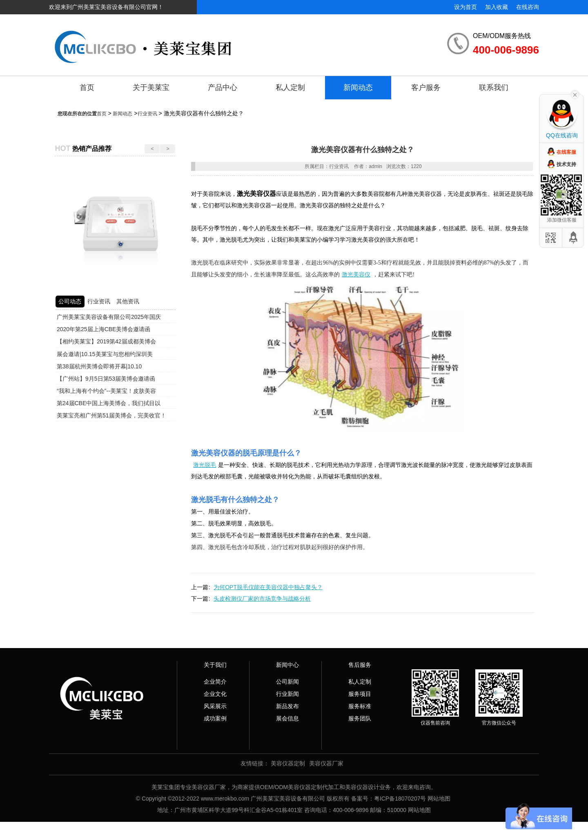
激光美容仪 (356, 274)
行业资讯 (147, 114)
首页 (87, 87)
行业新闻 (287, 694)
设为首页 (465, 7)
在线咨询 (527, 7)
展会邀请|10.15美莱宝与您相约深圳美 (105, 354)
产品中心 (222, 87)
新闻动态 (358, 87)
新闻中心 (287, 665)
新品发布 (287, 706)
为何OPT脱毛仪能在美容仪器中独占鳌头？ (268, 587)
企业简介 (215, 681)
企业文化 (215, 694)
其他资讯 (127, 301)
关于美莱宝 (151, 87)
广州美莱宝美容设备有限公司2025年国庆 (109, 317)
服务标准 (359, 706)
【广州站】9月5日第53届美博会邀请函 (106, 378)
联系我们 (493, 87)
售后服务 (359, 665)
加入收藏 (496, 7)
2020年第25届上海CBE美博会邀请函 (104, 329)
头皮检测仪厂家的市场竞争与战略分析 (262, 598)
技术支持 (566, 164)
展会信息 (287, 718)
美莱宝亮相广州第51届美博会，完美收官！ (111, 415)
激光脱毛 (204, 465)
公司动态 (69, 301)
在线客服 (566, 152)
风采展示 (215, 706)
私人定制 (290, 87)
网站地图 (439, 798)
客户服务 (426, 87)
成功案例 (215, 718)
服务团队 (359, 718)
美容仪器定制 (288, 763)
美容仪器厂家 (326, 763)
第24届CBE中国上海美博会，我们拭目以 (108, 403)
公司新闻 (287, 681)
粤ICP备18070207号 (400, 798)
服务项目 (359, 694)
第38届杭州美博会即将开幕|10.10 (99, 366)
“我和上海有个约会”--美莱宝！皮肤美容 (106, 391)
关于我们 (215, 665)
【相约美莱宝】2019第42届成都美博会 (106, 341)
